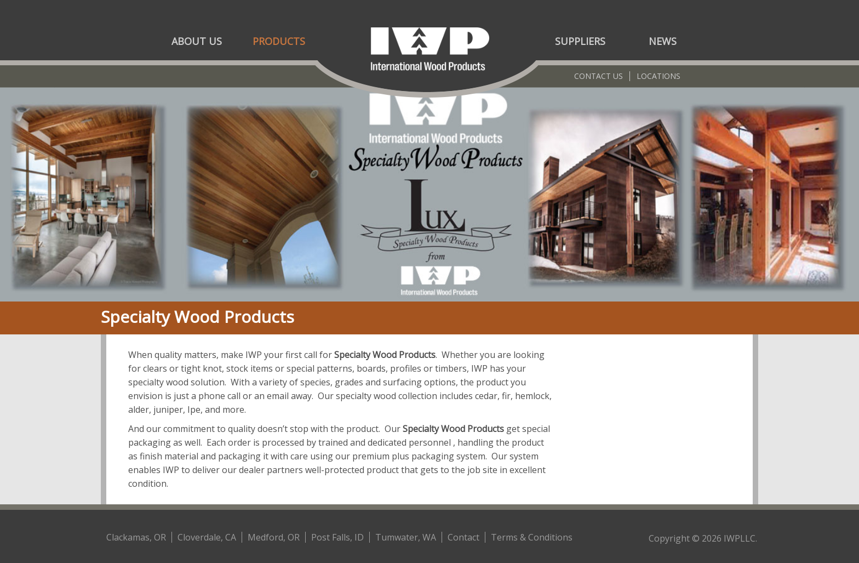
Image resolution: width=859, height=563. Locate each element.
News (663, 41)
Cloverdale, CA (206, 537)
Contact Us (598, 76)
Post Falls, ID (337, 537)
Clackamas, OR (136, 537)
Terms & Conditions (531, 537)
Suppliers (580, 41)
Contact (463, 537)
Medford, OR (274, 537)
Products (279, 41)
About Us (196, 41)
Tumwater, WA (405, 537)
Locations (658, 76)
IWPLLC (739, 538)
